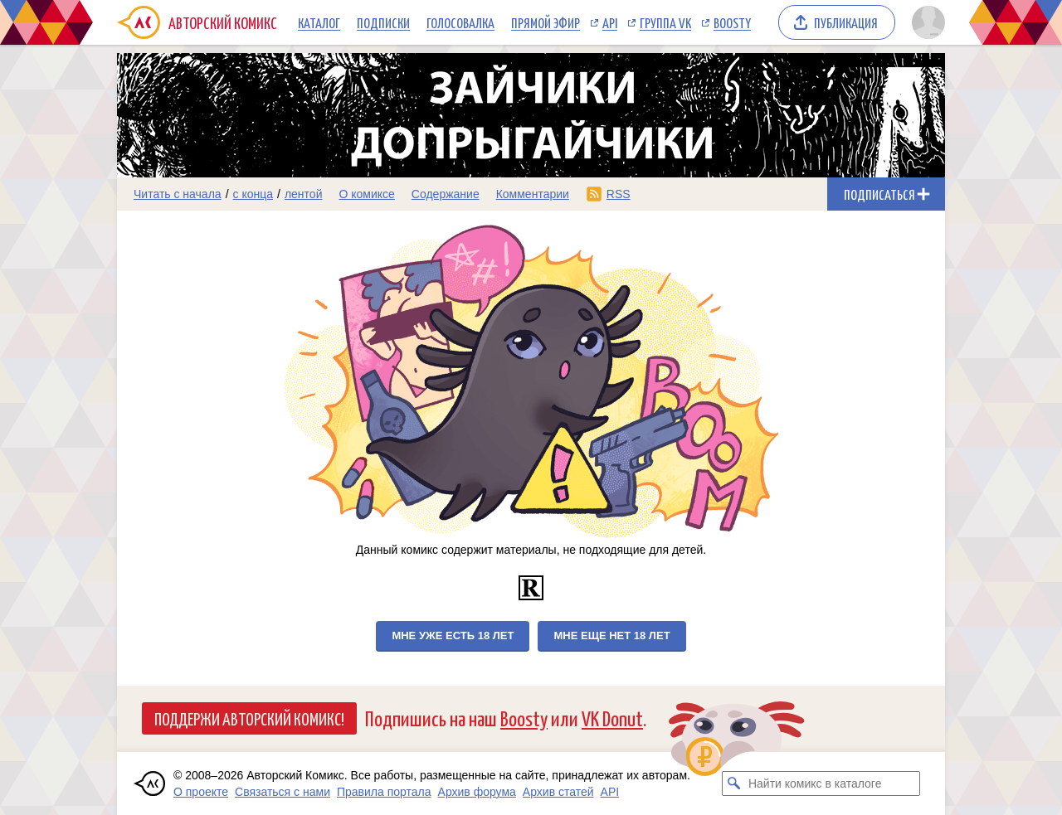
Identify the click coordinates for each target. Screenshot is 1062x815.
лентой (304, 194)
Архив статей (558, 791)
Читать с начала (178, 194)
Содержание (446, 194)
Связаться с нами (282, 791)
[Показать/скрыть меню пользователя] (925, 22)
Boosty (732, 22)
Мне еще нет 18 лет (611, 635)
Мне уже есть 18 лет (453, 635)
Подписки (383, 22)
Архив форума (477, 791)
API (609, 22)
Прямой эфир (545, 22)
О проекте (200, 791)
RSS (619, 194)
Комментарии (532, 194)
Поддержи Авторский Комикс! (249, 718)
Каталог (319, 22)
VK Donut (612, 717)
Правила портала (384, 791)
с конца (253, 194)
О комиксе (366, 194)
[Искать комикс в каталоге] (734, 783)
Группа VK (665, 22)
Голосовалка (460, 22)
